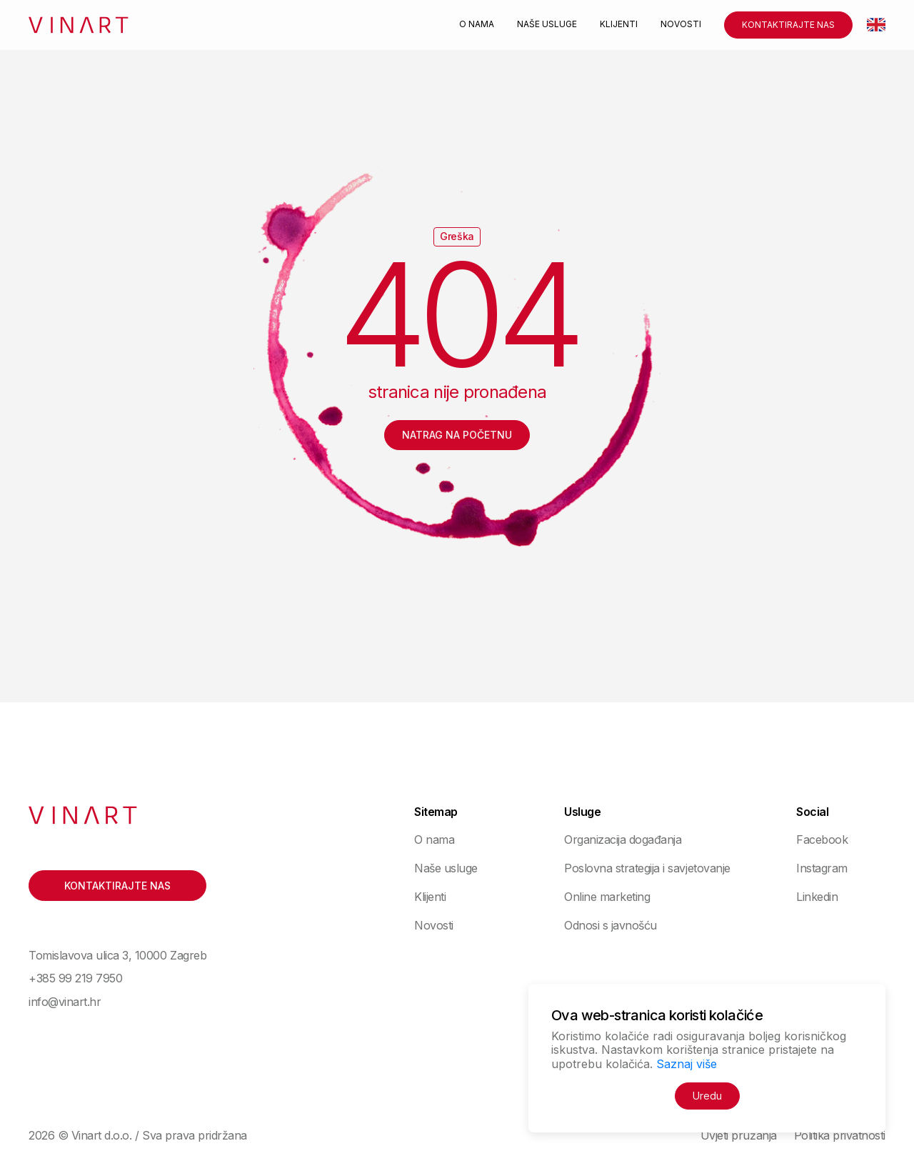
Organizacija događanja (622, 839)
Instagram (822, 868)
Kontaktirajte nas (788, 24)
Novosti (681, 24)
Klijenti (619, 24)
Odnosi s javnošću (610, 925)
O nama (476, 24)
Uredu (707, 1096)
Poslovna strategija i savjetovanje (647, 868)
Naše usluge (547, 24)
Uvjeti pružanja (738, 1135)
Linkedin (817, 897)
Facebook (822, 839)
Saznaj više (686, 1064)
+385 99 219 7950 (75, 978)
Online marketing (607, 897)
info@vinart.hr (65, 1002)
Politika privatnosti (839, 1135)
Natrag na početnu (457, 435)
